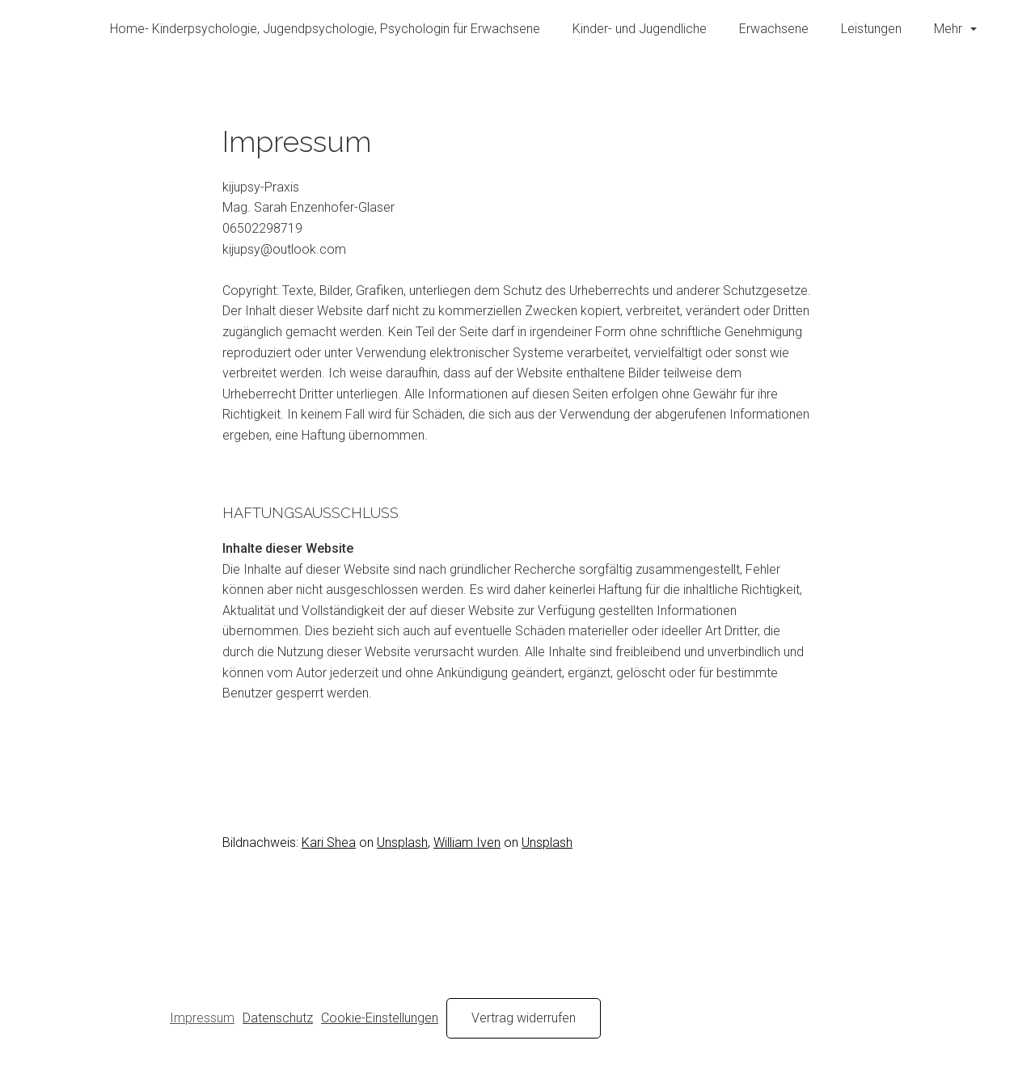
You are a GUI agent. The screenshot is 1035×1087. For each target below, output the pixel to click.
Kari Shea (329, 842)
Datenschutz (278, 1018)
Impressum (202, 1018)
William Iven (467, 842)
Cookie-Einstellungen (379, 1018)
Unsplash (402, 842)
